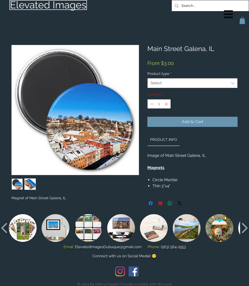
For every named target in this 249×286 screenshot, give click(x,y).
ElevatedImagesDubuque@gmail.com (108, 247)
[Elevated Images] (48, 5)
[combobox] (192, 83)
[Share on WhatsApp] (170, 203)
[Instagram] (120, 271)
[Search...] (209, 5)
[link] (163, 140)
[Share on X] (180, 203)
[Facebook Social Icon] (133, 271)
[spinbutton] (159, 103)
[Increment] (167, 103)
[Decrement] (151, 103)
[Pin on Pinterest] (160, 203)
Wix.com (164, 284)
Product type (159, 74)
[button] (228, 14)
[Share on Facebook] (151, 203)
